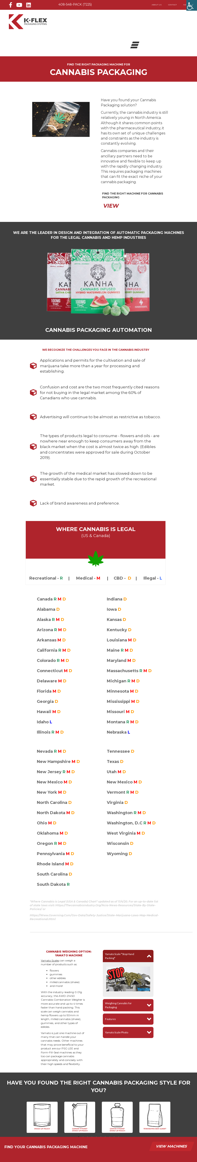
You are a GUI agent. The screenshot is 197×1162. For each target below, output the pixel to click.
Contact (172, 5)
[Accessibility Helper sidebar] (191, 5)
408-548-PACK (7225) (75, 4)
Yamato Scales (50, 960)
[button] (128, 956)
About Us (157, 5)
